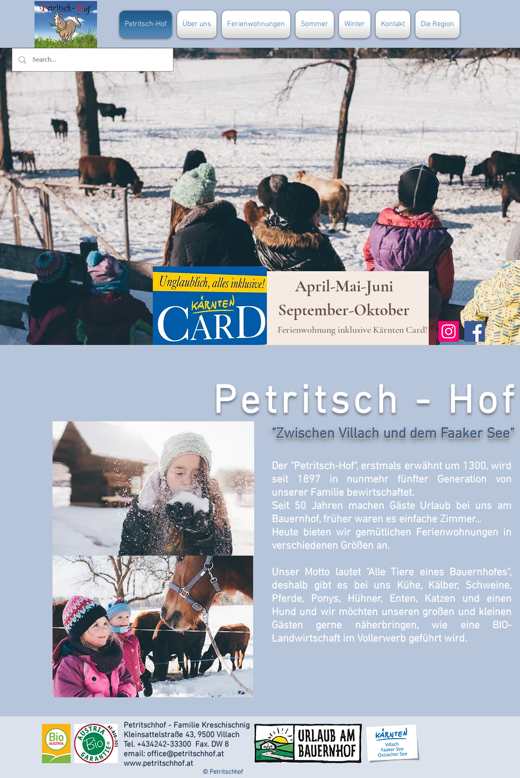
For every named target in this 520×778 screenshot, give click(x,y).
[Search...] (91, 59)
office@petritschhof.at (185, 754)
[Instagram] (448, 331)
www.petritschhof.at (158, 763)
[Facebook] (474, 331)
